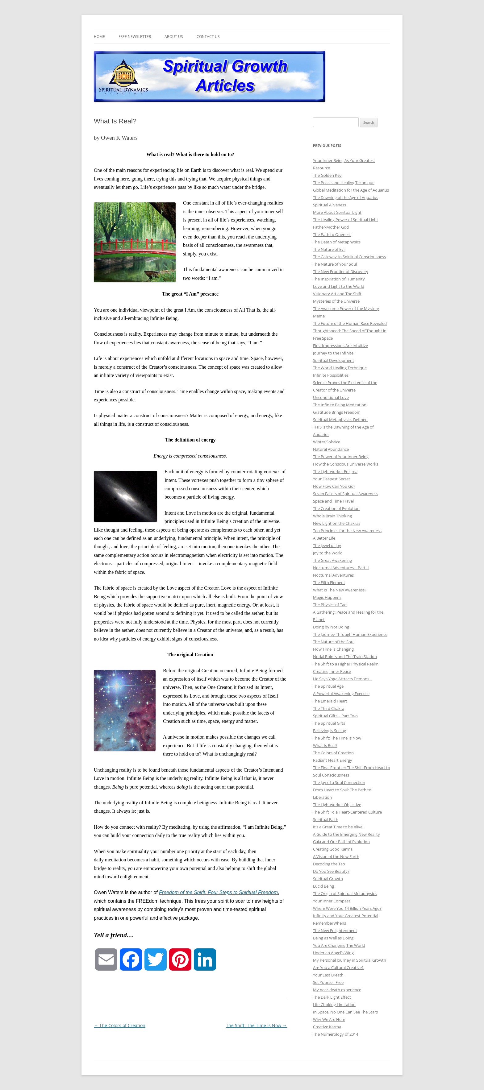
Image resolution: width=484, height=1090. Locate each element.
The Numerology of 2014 (335, 1034)
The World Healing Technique (340, 368)
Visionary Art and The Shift (337, 293)
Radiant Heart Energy (332, 760)
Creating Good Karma (333, 849)
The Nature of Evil (329, 249)
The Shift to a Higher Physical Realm (345, 664)
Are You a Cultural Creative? (338, 967)
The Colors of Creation (119, 1025)
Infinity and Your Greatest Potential (345, 915)
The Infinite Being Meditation (339, 405)
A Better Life (324, 538)
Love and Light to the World (338, 286)
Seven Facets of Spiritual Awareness (345, 493)
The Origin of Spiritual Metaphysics (345, 893)
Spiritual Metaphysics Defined (340, 419)
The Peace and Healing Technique (343, 182)
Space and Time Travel (333, 501)
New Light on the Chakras (336, 523)
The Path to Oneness (332, 234)
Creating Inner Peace (332, 671)
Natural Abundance (331, 449)
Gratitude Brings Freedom (337, 412)
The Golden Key (327, 175)
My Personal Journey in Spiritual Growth (349, 960)
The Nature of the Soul (333, 641)
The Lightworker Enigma (335, 471)
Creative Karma (327, 1027)
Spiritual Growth (328, 878)
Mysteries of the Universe (336, 301)
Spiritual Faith (325, 819)
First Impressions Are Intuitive (340, 345)
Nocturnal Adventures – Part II (341, 567)
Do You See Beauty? (331, 871)
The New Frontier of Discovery (340, 271)
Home (99, 36)
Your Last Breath (328, 975)
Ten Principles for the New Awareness (347, 530)
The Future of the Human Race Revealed (350, 323)
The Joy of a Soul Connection (339, 782)
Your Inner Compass (331, 901)
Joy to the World (328, 553)
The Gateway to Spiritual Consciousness (349, 256)
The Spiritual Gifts (329, 723)
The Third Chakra (328, 708)
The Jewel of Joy (327, 545)
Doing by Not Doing (331, 627)
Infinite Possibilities (330, 375)
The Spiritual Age (328, 686)
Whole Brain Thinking (332, 516)
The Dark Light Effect (332, 997)
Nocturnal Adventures (333, 575)
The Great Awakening (332, 560)
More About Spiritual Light (337, 212)
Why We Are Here (329, 1019)
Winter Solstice (326, 442)
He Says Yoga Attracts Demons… (342, 679)
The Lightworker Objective (337, 804)
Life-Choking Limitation (334, 1004)
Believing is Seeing (329, 730)
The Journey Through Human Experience (350, 634)
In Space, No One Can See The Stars (345, 1012)
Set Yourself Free (328, 982)
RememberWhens (329, 923)
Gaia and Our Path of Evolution (341, 841)
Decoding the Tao (329, 864)
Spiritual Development (333, 360)
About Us (174, 36)
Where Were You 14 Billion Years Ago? (347, 908)
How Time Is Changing (333, 649)
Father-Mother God (331, 227)
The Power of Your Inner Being (341, 456)
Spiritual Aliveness (329, 205)
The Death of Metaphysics (337, 242)
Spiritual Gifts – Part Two (335, 716)
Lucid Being (323, 886)
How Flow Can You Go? (334, 486)
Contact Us (208, 36)
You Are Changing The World (339, 945)
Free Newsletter (135, 36)
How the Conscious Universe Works (345, 464)
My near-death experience (337, 990)
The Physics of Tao (330, 604)
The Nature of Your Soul (335, 264)
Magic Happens (327, 597)
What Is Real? (325, 745)
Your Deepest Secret (331, 479)
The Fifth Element (329, 582)
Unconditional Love (331, 397)
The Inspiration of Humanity (339, 279)
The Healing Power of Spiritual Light (345, 219)
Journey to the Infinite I (334, 353)
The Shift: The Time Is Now (256, 1025)
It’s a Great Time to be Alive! (338, 827)
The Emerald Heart (330, 701)
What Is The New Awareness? (339, 590)
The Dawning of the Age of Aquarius (345, 197)
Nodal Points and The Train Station (345, 656)
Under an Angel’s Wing (333, 952)
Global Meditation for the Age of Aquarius (351, 190)
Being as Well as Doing (333, 938)
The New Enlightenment (335, 930)
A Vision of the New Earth (336, 856)
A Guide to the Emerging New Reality (346, 834)
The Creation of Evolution (336, 508)
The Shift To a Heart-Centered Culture (347, 812)
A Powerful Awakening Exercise (341, 693)
